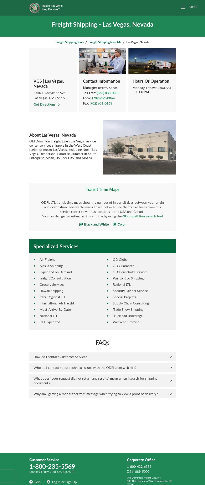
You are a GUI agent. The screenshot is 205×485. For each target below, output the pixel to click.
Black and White (94, 224)
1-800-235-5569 (52, 466)
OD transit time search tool (142, 216)
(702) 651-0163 (101, 103)
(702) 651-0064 (103, 98)
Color (119, 224)
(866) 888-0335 (108, 93)
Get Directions (47, 104)
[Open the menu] (186, 7)
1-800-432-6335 (139, 466)
